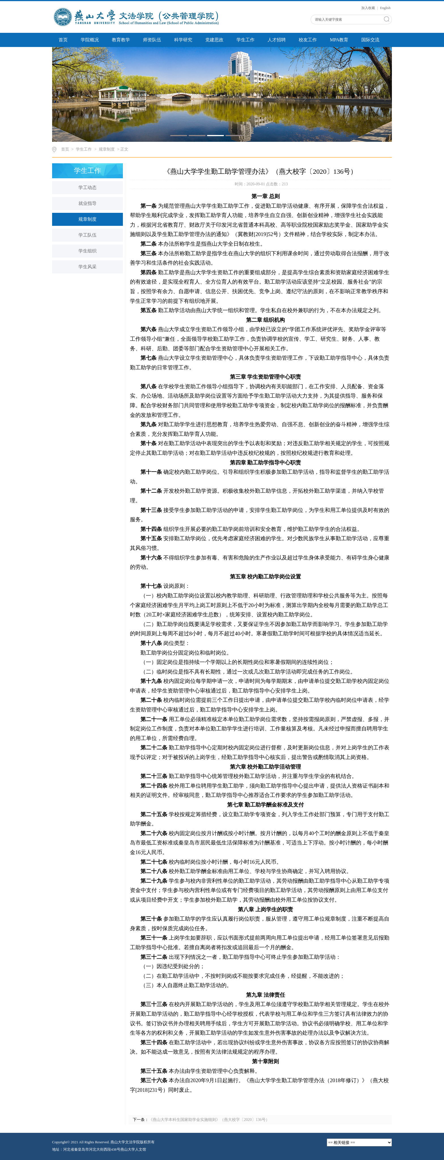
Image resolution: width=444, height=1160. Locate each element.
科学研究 (183, 39)
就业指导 (87, 203)
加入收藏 (368, 8)
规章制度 (107, 149)
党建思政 (214, 39)
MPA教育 (339, 39)
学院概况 (90, 39)
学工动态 (87, 187)
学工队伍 (87, 235)
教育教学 (121, 39)
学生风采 (87, 266)
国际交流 (370, 39)
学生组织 (87, 250)
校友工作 (308, 39)
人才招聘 (277, 39)
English (385, 8)
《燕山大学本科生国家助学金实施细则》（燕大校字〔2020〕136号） (209, 1120)
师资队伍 (152, 39)
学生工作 (245, 39)
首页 (63, 39)
